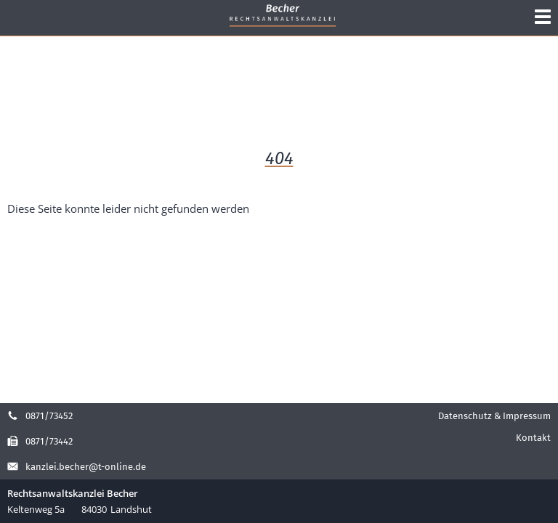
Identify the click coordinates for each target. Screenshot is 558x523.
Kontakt (533, 437)
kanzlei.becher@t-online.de (76, 466)
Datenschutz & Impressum (494, 415)
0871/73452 (40, 415)
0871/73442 (40, 441)
